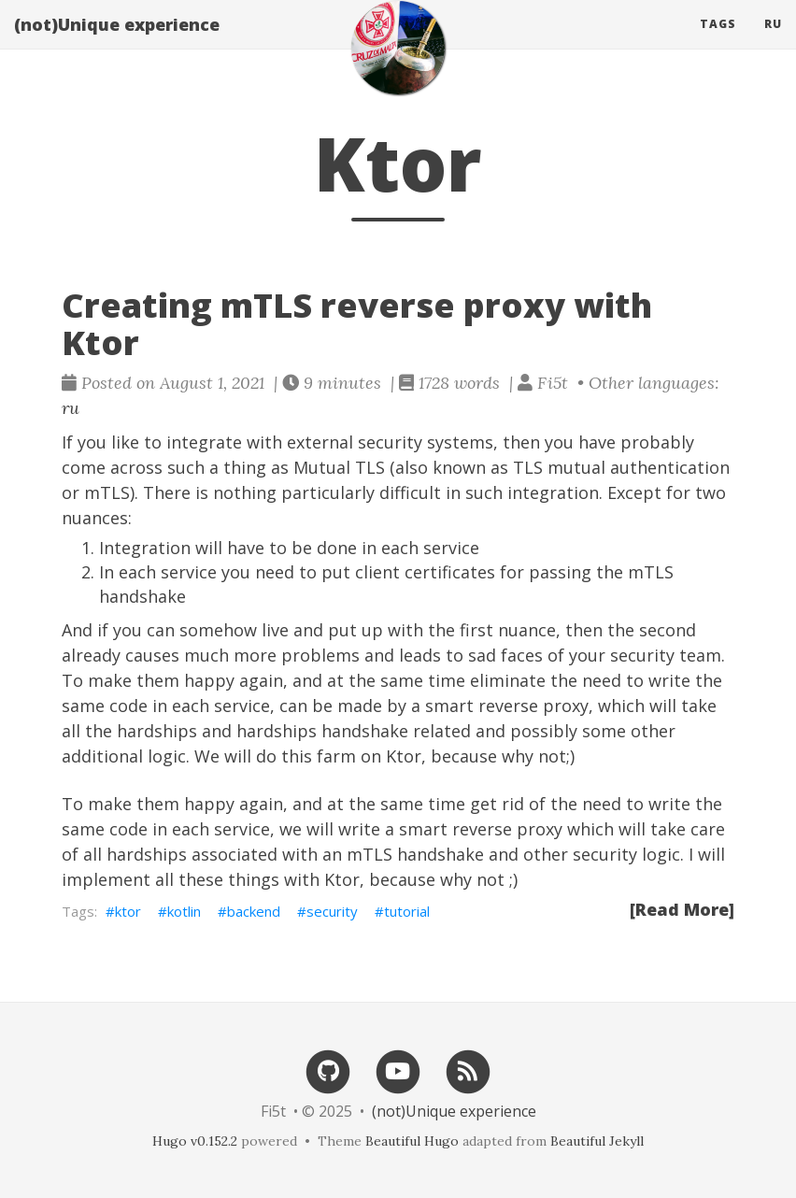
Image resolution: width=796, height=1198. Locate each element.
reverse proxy (533, 705)
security (332, 911)
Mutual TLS (339, 467)
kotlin (184, 911)
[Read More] (682, 909)
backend (253, 911)
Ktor (403, 756)
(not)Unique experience (117, 42)
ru (773, 42)
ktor (128, 911)
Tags (718, 42)
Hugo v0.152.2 (194, 1141)
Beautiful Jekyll (597, 1141)
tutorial (407, 911)
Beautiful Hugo (412, 1141)
